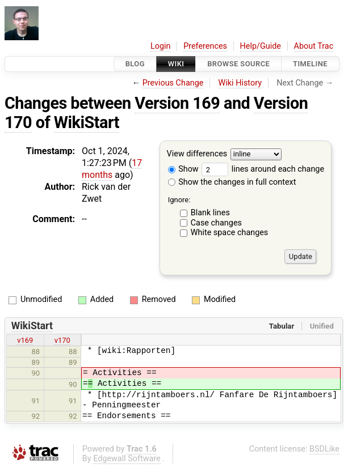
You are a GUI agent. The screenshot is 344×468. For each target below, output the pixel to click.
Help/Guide (260, 46)
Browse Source (238, 63)
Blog (135, 63)
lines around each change (263, 169)
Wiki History (240, 83)
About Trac (314, 46)
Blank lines (210, 213)
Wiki (176, 63)
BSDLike (324, 449)
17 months (112, 169)
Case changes (216, 223)
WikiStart (86, 122)
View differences (197, 154)
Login (160, 46)
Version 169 (177, 103)
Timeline (310, 63)
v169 (25, 340)
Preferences (205, 46)
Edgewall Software (127, 458)
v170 (62, 340)
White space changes (230, 232)
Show (183, 169)
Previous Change (173, 83)
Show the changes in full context (232, 182)
